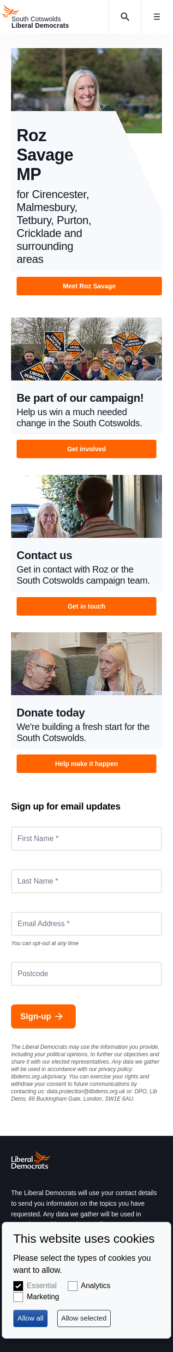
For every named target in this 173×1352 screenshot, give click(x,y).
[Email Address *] (86, 924)
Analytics (95, 1286)
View (86, 171)
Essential (42, 1286)
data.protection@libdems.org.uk (86, 1091)
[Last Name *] (86, 881)
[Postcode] (86, 974)
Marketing (43, 1297)
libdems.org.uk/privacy (38, 1076)
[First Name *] (86, 839)
